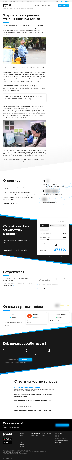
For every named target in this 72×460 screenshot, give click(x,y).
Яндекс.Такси (7, 250)
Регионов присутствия (49, 202)
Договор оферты (58, 442)
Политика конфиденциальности (61, 440)
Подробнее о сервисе (9, 203)
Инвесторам (39, 1)
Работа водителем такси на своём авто (35, 438)
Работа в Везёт (45, 437)
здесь (13, 285)
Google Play (66, 307)
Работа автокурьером (21, 1)
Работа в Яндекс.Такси (46, 433)
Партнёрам (45, 1)
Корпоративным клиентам (23, 442)
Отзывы (53, 5)
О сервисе (5, 1)
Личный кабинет (62, 5)
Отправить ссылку (25, 359)
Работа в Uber (44, 435)
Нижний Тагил (61, 221)
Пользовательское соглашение (61, 438)
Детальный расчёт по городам (52, 256)
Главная (4, 8)
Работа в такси (12, 1)
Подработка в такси (35, 435)
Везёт (23, 250)
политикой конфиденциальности (25, 450)
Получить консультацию (62, 425)
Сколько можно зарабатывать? (42, 5)
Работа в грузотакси (31, 1)
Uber (16, 250)
